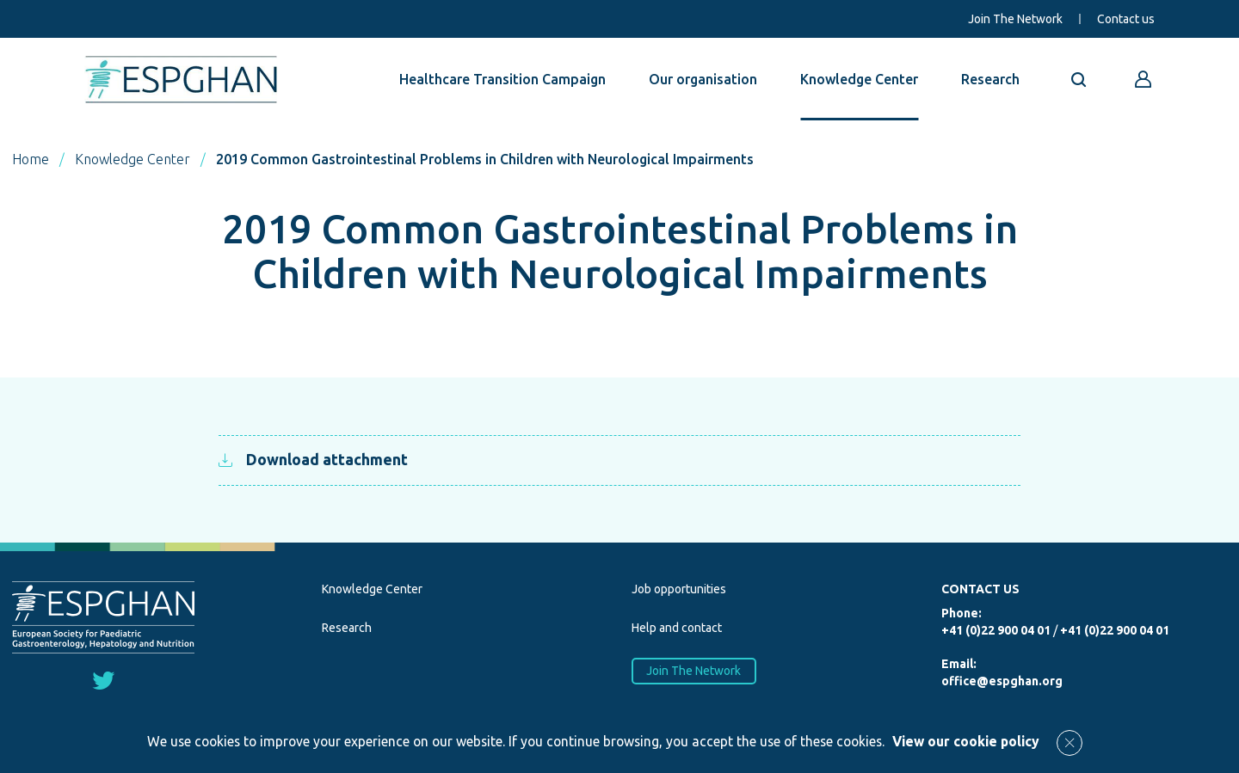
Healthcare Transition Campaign (502, 79)
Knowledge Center (859, 79)
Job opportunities (679, 589)
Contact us (1126, 19)
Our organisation (703, 79)
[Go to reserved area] (1143, 79)
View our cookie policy (965, 741)
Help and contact (677, 628)
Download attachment (313, 459)
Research (990, 79)
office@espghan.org (1002, 681)
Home (30, 159)
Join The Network (1015, 19)
